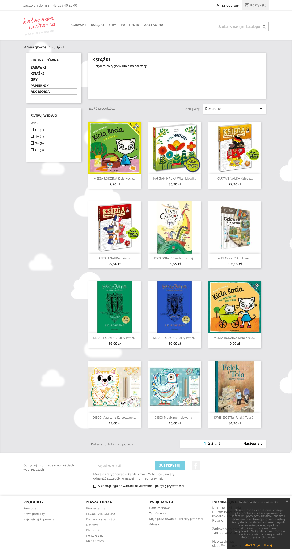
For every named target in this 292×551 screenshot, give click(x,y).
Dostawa (92, 525)
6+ (39, 150)
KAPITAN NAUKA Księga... (235, 178)
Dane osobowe (159, 508)
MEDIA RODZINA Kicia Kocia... (115, 178)
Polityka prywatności (100, 519)
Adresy (154, 524)
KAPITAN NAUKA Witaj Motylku (174, 178)
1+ (39, 136)
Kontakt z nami (96, 536)
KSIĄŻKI (97, 24)
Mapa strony (95, 541)
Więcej (268, 545)
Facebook (196, 465)
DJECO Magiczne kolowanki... (174, 417)
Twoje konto (161, 501)
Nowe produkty (34, 514)
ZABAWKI (78, 24)
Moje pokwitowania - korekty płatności (176, 519)
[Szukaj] (242, 26)
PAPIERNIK (130, 24)
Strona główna (45, 60)
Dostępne (234, 108)
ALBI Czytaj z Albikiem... (234, 258)
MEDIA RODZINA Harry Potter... (114, 338)
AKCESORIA (153, 24)
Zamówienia (157, 513)
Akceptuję (252, 545)
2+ (39, 143)
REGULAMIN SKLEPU (100, 514)
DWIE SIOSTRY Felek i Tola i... (234, 417)
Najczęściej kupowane (38, 519)
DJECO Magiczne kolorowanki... (115, 417)
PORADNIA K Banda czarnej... (175, 258)
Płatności (92, 530)
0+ (39, 130)
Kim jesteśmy (95, 508)
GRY (112, 24)
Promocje (29, 508)
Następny (253, 443)
